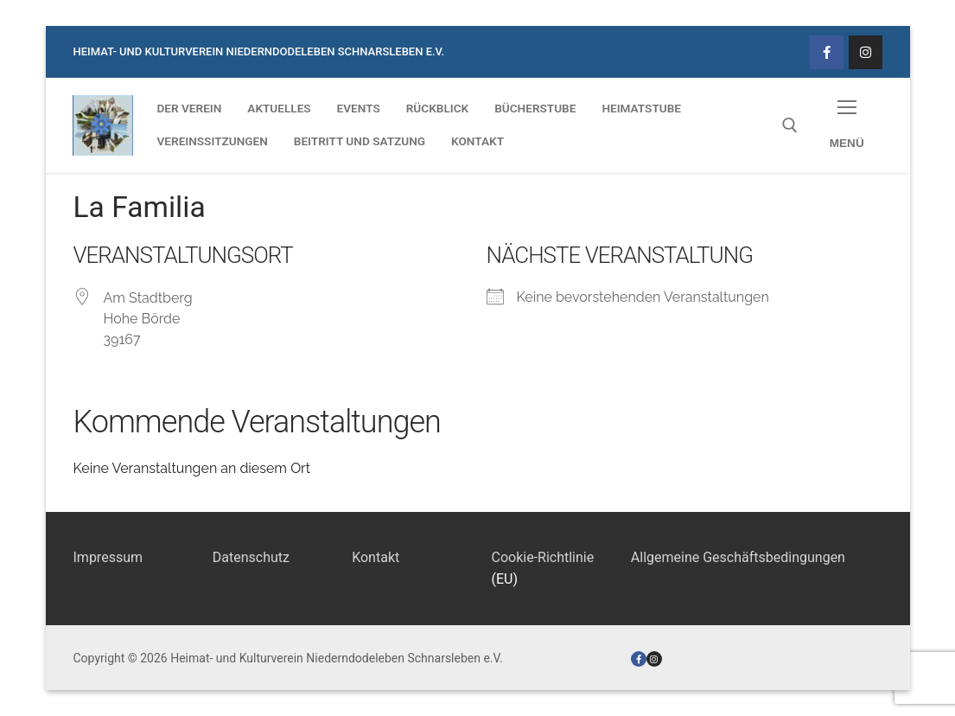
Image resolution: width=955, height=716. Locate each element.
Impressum (108, 557)
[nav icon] (847, 126)
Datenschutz (251, 557)
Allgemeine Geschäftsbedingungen (738, 557)
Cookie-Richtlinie (542, 557)
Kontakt (375, 557)
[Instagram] (865, 52)
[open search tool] (790, 125)
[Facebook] (827, 52)
